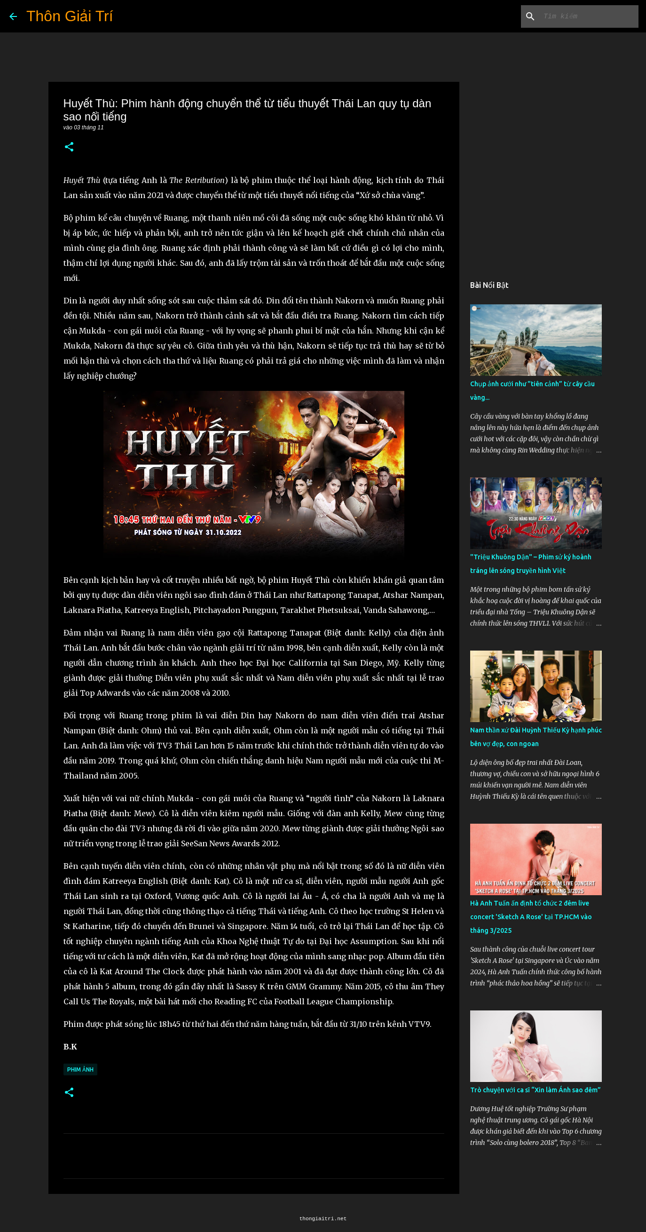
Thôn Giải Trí (69, 16)
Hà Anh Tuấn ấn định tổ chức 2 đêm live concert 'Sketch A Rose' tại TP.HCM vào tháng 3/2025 (531, 916)
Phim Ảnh (80, 1069)
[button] (69, 147)
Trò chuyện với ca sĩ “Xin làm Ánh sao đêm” (535, 1090)
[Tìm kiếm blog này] (589, 16)
